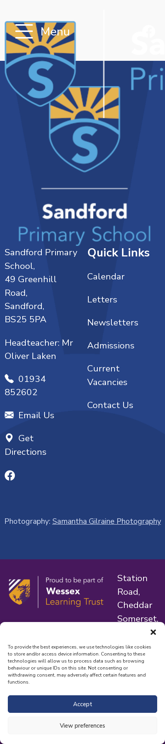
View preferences (82, 726)
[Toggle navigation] (24, 32)
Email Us (29, 415)
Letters (102, 299)
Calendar (106, 276)
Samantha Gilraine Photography (106, 521)
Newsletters (112, 322)
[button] (153, 632)
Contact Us (110, 405)
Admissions (111, 345)
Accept (82, 704)
